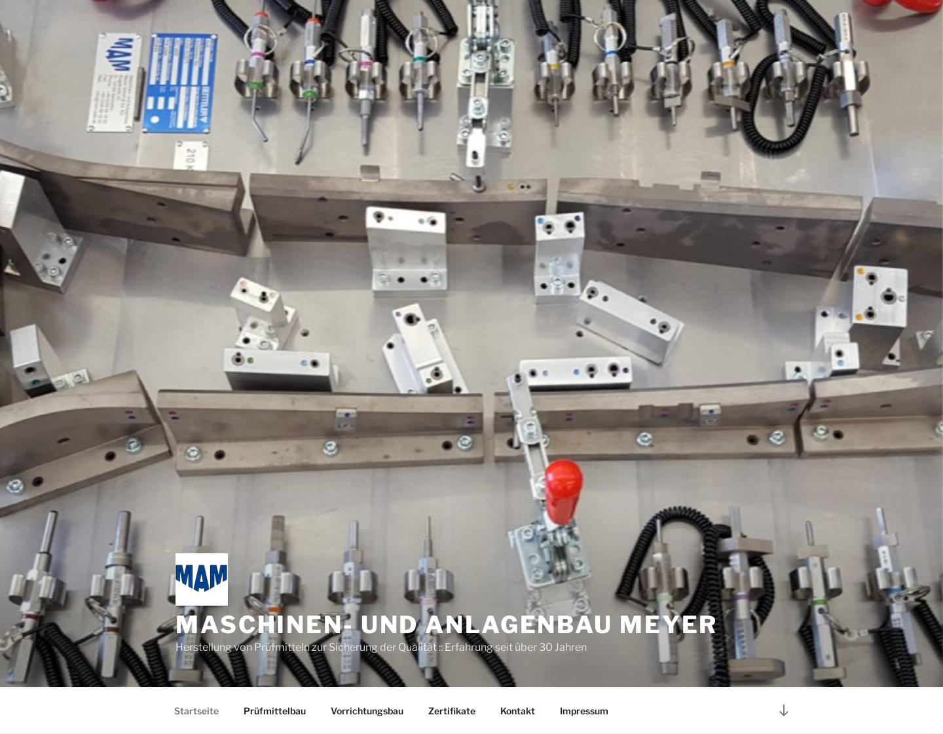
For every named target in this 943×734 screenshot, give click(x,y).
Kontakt (517, 710)
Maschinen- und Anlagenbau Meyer (447, 624)
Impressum (584, 710)
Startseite (196, 710)
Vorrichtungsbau (367, 710)
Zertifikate (451, 710)
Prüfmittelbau (275, 710)
